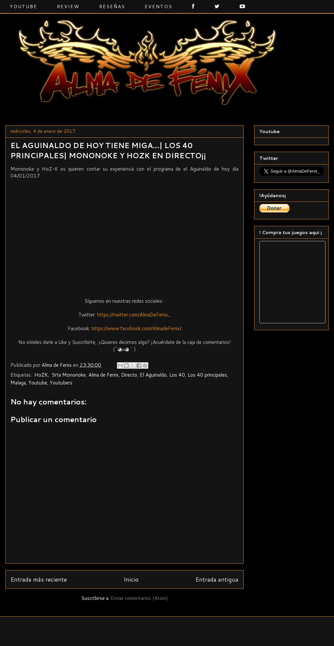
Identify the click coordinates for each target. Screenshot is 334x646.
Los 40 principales (207, 374)
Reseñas (112, 6)
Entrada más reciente (38, 579)
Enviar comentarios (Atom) (139, 598)
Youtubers (61, 382)
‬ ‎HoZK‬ (40, 374)
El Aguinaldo (153, 374)
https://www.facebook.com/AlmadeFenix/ (136, 328)
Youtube (23, 6)
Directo (129, 374)
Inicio (131, 579)
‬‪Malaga (18, 382)
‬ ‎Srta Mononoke (68, 374)
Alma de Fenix (103, 374)
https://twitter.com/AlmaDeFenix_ (134, 314)
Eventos (158, 6)
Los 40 (177, 374)
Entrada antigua (216, 579)
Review (68, 6)
